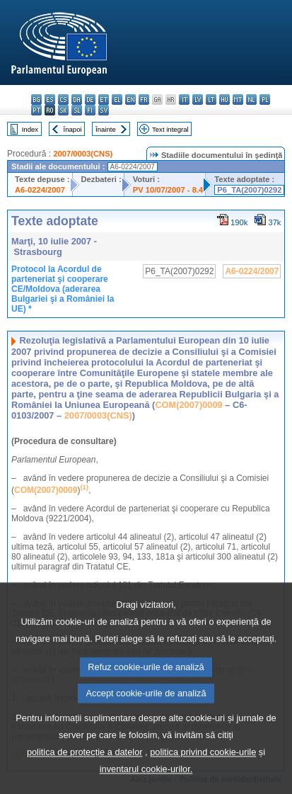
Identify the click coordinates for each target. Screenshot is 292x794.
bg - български (36, 99)
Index (30, 129)
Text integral (170, 129)
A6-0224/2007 (40, 190)
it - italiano (184, 99)
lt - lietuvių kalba (211, 99)
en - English (130, 99)
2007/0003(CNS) (82, 153)
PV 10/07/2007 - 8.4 (168, 190)
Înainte (105, 129)
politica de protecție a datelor (85, 770)
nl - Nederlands (251, 99)
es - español (50, 99)
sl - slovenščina (76, 110)
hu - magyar (224, 99)
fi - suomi (90, 110)
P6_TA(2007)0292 (249, 190)
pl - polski (264, 99)
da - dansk (76, 99)
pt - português (36, 110)
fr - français (144, 99)
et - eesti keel (103, 99)
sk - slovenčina (63, 110)
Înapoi (73, 129)
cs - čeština (63, 99)
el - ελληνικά (117, 99)
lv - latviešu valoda (197, 99)
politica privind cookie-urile (203, 770)
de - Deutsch (90, 99)
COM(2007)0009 (188, 404)
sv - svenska (103, 110)
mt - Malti (238, 99)
